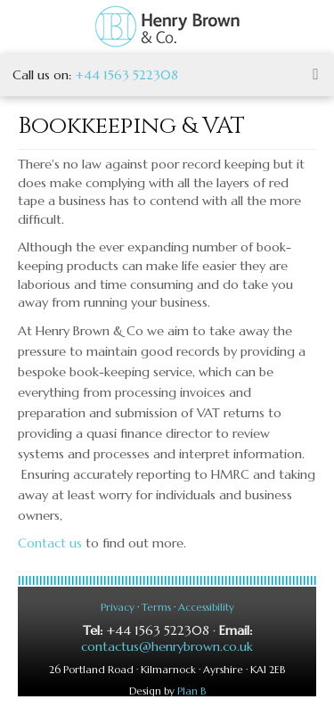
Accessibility (206, 607)
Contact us (50, 543)
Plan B (191, 691)
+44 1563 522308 (126, 75)
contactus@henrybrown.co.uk (167, 646)
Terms (156, 607)
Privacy (117, 607)
